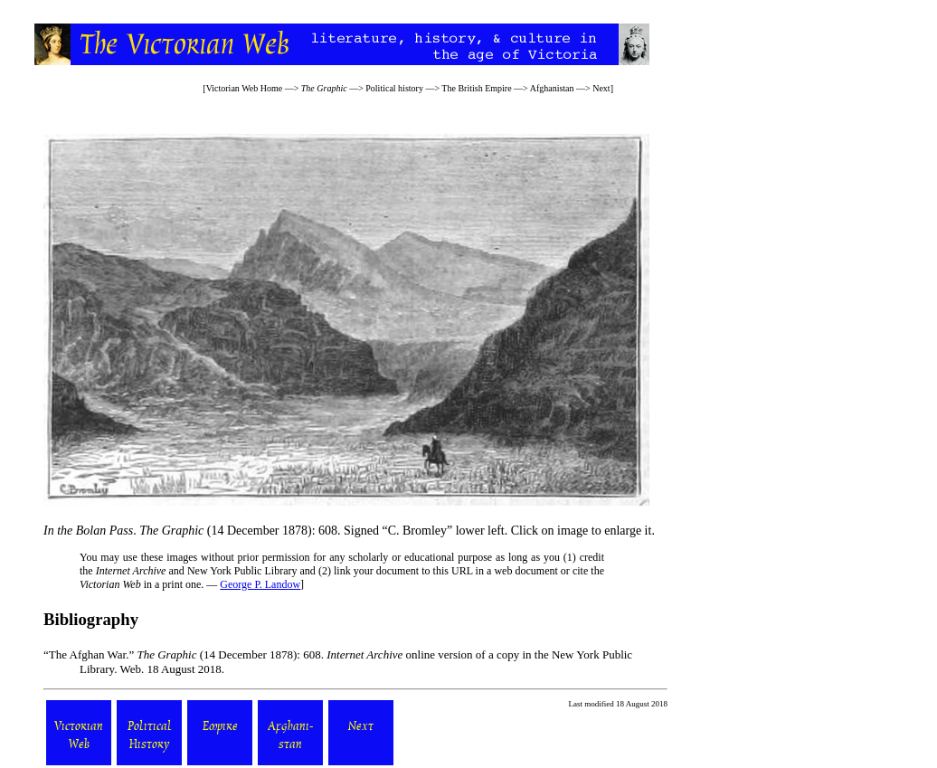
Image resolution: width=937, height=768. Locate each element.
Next (601, 88)
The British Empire (476, 88)
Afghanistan (552, 88)
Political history (394, 88)
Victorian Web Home (244, 88)
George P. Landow (260, 584)
